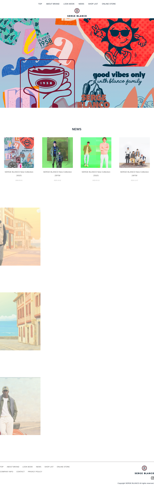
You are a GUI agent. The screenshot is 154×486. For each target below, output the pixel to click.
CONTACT (20, 472)
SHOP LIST (93, 4)
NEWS (81, 4)
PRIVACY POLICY (35, 472)
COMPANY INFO (6, 472)
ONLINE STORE (109, 4)
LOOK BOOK (69, 4)
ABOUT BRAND (52, 4)
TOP (40, 4)
